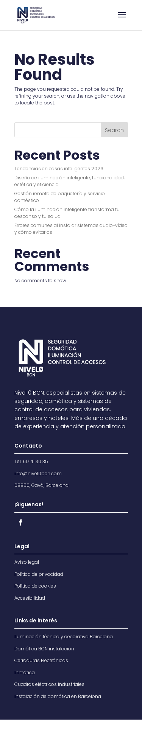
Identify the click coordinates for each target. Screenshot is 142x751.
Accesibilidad (29, 598)
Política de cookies (35, 586)
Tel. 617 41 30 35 (31, 461)
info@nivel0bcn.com (38, 473)
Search (114, 130)
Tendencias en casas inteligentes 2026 (58, 168)
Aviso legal (26, 562)
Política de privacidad (38, 574)
